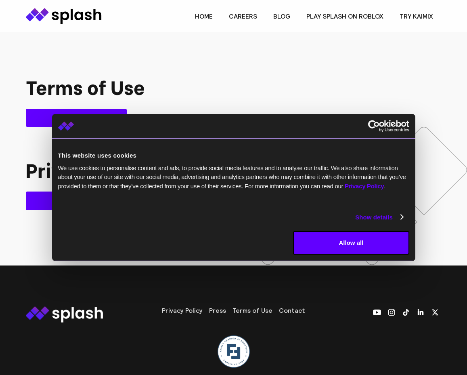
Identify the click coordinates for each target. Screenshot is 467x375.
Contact (292, 310)
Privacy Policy (182, 310)
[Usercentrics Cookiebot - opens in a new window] (374, 126)
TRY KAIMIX (416, 16)
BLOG (281, 16)
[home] (64, 16)
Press (217, 310)
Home (204, 16)
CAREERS (243, 16)
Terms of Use (252, 310)
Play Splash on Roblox (344, 16)
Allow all (351, 242)
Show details (374, 217)
